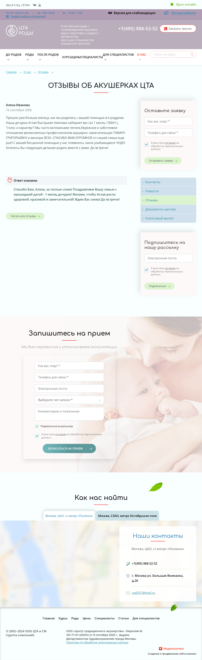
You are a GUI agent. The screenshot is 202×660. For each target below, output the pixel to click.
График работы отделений (26, 16)
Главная (11, 72)
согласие (170, 142)
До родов (13, 54)
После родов (48, 54)
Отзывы (43, 72)
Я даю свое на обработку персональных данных (167, 145)
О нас (141, 54)
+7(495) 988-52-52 (138, 28)
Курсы (67, 57)
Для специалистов (118, 54)
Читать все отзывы (23, 216)
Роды (29, 54)
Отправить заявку (161, 160)
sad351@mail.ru (143, 593)
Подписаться (157, 286)
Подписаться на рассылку (57, 426)
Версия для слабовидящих (134, 13)
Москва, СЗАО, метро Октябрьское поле (127, 516)
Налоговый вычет (159, 218)
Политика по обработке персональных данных (97, 642)
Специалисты (92, 57)
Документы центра (160, 209)
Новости (152, 191)
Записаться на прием (70, 448)
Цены (76, 57)
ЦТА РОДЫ (26, 31)
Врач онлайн (186, 4)
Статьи (123, 618)
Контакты (152, 182)
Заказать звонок (180, 28)
